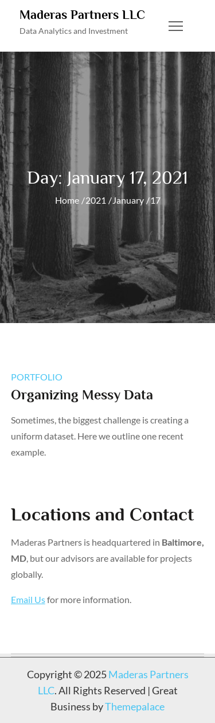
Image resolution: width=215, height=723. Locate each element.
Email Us (28, 599)
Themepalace (135, 706)
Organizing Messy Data (82, 394)
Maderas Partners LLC (82, 14)
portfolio (36, 376)
